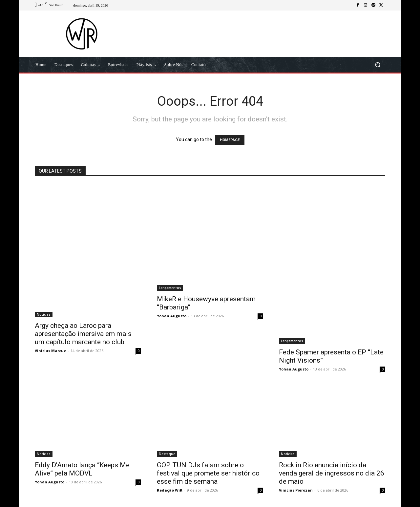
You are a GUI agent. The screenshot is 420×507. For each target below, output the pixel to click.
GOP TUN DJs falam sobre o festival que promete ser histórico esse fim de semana (208, 473)
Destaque (167, 454)
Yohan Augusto (171, 315)
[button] (377, 65)
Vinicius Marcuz (50, 350)
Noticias (44, 314)
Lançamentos (170, 287)
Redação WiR (169, 490)
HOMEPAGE (230, 140)
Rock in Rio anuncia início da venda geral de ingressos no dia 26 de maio (331, 473)
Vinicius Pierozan (296, 490)
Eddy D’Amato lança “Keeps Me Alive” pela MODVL (82, 469)
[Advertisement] (264, 33)
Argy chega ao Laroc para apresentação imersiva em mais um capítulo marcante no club (83, 334)
